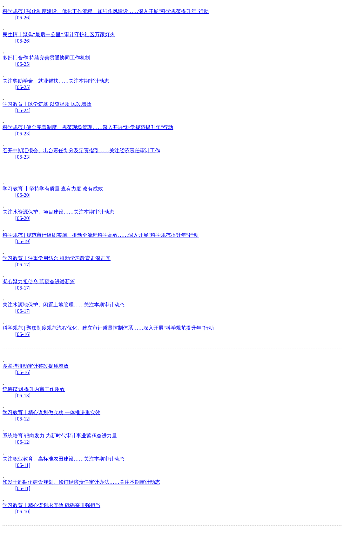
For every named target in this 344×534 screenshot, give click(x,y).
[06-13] (22, 395)
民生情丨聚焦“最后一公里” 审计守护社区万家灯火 (59, 34)
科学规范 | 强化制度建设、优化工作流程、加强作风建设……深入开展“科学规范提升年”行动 (106, 11)
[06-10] (22, 511)
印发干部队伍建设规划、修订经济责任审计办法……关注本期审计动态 (81, 482)
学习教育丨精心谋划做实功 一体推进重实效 (51, 412)
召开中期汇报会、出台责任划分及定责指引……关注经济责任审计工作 (81, 150)
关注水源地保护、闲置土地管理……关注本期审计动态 (64, 304)
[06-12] (22, 418)
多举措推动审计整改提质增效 (36, 366)
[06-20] (22, 195)
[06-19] (22, 241)
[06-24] (22, 110)
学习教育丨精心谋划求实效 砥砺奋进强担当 (51, 505)
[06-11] (22, 465)
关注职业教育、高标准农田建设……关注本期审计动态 (64, 459)
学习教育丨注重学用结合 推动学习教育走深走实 (57, 258)
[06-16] (22, 334)
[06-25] (22, 64)
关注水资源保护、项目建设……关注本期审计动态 (58, 212)
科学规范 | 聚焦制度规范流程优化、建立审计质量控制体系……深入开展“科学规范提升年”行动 (108, 328)
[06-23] (22, 133)
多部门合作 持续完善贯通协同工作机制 (46, 57)
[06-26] (22, 17)
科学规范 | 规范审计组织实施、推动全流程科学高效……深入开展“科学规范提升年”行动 (101, 235)
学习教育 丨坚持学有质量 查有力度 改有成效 (53, 188)
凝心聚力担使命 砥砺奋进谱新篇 (39, 281)
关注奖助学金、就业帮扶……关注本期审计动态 (56, 81)
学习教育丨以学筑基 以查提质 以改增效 (47, 104)
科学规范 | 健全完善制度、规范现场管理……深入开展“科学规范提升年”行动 (88, 127)
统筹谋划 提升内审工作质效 (34, 389)
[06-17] (22, 264)
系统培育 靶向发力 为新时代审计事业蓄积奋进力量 (60, 435)
